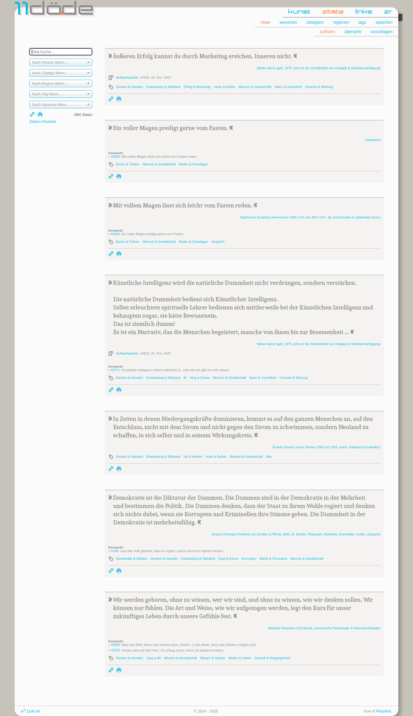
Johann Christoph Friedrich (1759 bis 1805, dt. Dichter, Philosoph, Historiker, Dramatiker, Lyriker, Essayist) (295, 534)
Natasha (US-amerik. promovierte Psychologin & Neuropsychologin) (324, 628)
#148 (114, 551)
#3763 (115, 650)
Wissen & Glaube (212, 658)
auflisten (327, 31)
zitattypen (315, 22)
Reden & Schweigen (193, 164)
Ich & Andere (193, 456)
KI (185, 377)
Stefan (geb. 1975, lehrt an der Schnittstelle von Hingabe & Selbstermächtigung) (318, 68)
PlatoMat (383, 711)
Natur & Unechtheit (288, 87)
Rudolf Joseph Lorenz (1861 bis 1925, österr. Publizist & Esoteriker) (326, 447)
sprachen (384, 22)
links (364, 12)
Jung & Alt (153, 658)
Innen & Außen (224, 87)
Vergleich (217, 241)
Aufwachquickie (127, 77)
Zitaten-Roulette (43, 121)
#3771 (115, 370)
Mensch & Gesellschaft (255, 87)
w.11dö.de (30, 711)
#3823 (115, 645)
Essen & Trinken (127, 164)
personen (288, 22)
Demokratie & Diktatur (132, 558)
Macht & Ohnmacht (273, 558)
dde (55, 10)
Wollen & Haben (239, 658)
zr (388, 12)
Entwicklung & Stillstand (163, 87)
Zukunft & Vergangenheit (272, 658)
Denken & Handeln (129, 87)
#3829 (115, 156)
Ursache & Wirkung (319, 87)
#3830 (115, 234)
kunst (299, 12)
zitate (333, 12)
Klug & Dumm (200, 377)
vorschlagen (382, 31)
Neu (269, 456)
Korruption (249, 558)
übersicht (352, 31)
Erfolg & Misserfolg (197, 87)
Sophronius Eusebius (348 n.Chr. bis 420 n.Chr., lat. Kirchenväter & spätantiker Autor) (310, 217)
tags (362, 22)
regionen (341, 22)
